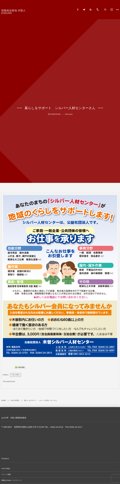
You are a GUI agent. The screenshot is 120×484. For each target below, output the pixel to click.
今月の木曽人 (15, 375)
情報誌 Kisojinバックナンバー (11, 480)
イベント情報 (6, 474)
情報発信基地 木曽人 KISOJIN (19, 10)
